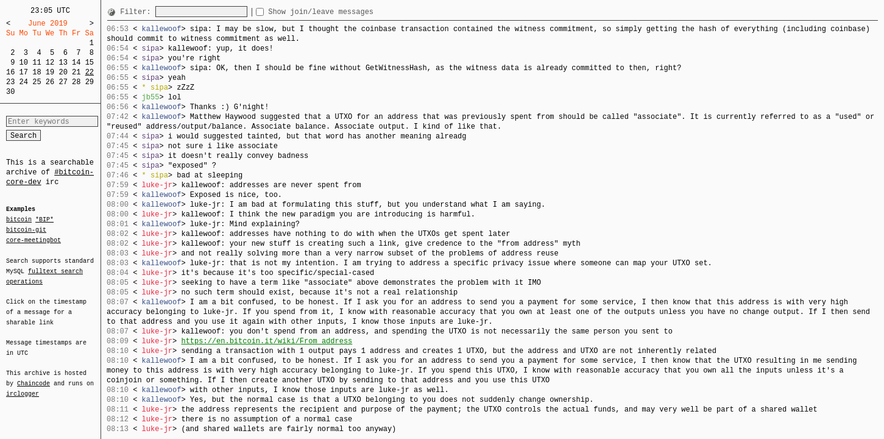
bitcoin (19, 220)
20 (62, 72)
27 (62, 82)
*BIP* (44, 220)
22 (89, 72)
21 (76, 72)
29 (89, 82)
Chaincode (33, 376)
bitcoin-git (26, 230)
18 (36, 72)
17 (23, 72)
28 (76, 82)
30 (10, 92)
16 (10, 72)
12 (50, 62)
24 (23, 82)
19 (50, 72)
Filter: (137, 12)
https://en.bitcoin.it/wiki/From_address (266, 341)
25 (36, 82)
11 (36, 62)
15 (89, 62)
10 (23, 62)
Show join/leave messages (342, 12)
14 (76, 62)
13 (62, 62)
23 (10, 82)
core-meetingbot (33, 239)
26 (50, 82)
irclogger (22, 386)
